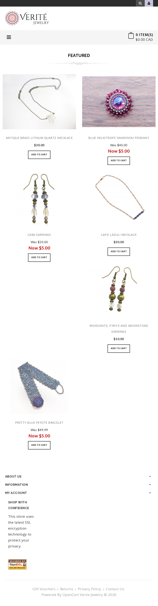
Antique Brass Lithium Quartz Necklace (39, 138)
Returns (66, 589)
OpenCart (71, 594)
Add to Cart (39, 154)
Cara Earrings (39, 235)
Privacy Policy (89, 589)
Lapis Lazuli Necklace (119, 235)
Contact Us (115, 589)
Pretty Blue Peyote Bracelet (39, 422)
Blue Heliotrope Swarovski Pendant (118, 138)
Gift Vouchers (44, 589)
